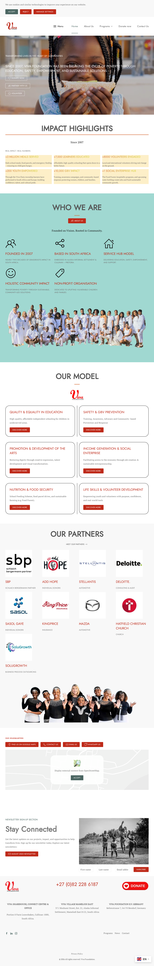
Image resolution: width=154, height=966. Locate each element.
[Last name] (104, 869)
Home (75, 26)
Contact (125, 933)
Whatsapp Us (92, 744)
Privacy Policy (77, 953)
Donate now (125, 26)
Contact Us (143, 26)
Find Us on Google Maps (22, 744)
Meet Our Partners (75, 544)
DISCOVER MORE (19, 429)
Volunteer (15, 93)
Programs (108, 933)
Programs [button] (106, 26)
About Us (89, 26)
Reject (26, 11)
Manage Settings (44, 11)
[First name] (86, 869)
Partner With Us (17, 85)
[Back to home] (12, 26)
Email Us (71, 744)
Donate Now (16, 78)
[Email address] (122, 869)
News (117, 933)
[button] (58, 26)
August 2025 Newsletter (21, 854)
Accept (11, 11)
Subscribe (141, 869)
